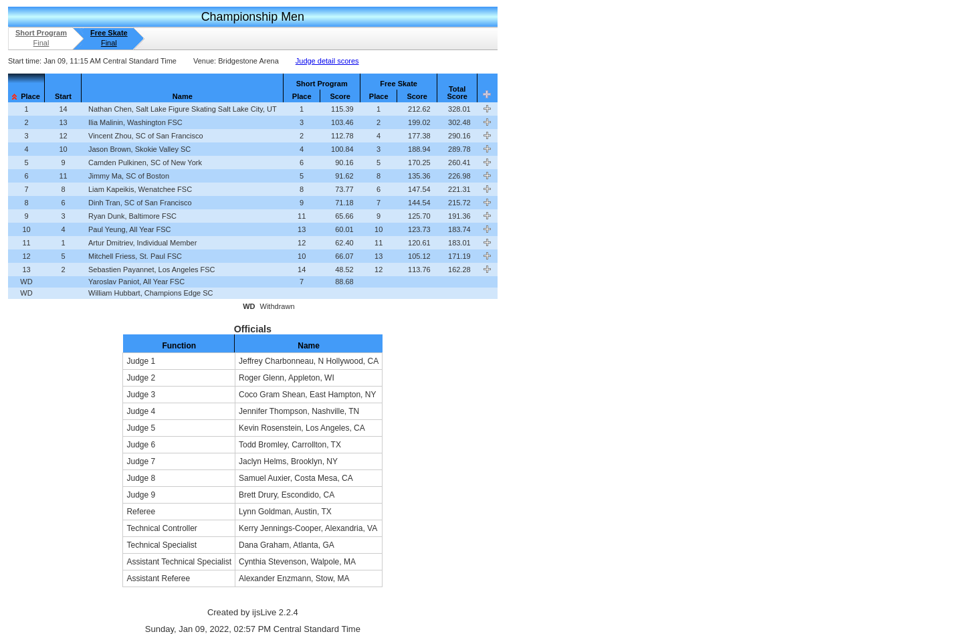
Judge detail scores (327, 61)
